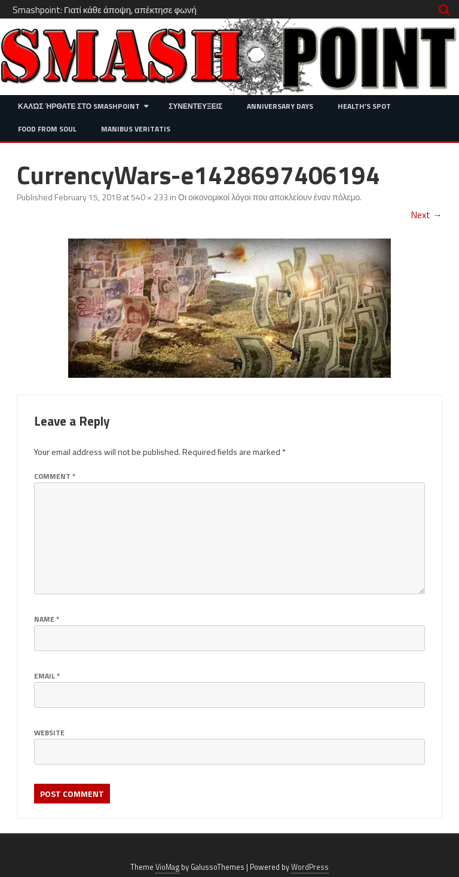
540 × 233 (149, 197)
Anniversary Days (280, 106)
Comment (54, 476)
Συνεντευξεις (195, 106)
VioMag (167, 867)
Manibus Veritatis (135, 129)
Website (49, 732)
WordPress (310, 867)
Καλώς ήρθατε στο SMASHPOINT (79, 106)
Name (46, 619)
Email (47, 676)
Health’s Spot (364, 106)
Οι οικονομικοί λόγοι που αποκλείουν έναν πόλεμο (269, 197)
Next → (426, 214)
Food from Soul (47, 129)
